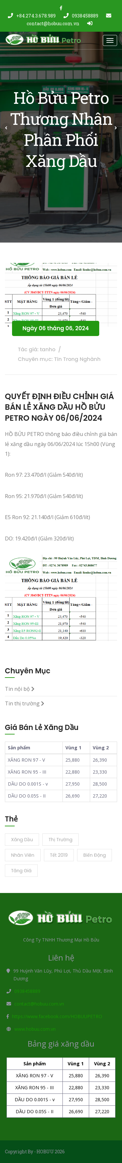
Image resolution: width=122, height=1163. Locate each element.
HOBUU (45, 1151)
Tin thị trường (24, 703)
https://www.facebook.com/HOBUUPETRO (57, 1016)
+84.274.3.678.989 (32, 16)
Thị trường (60, 839)
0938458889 (80, 16)
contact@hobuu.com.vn (39, 1004)
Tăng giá (21, 870)
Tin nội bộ (19, 688)
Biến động (94, 855)
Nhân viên (22, 855)
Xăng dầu (22, 839)
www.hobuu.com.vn (35, 1029)
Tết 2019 (59, 855)
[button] (6, 128)
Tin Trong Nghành (77, 359)
